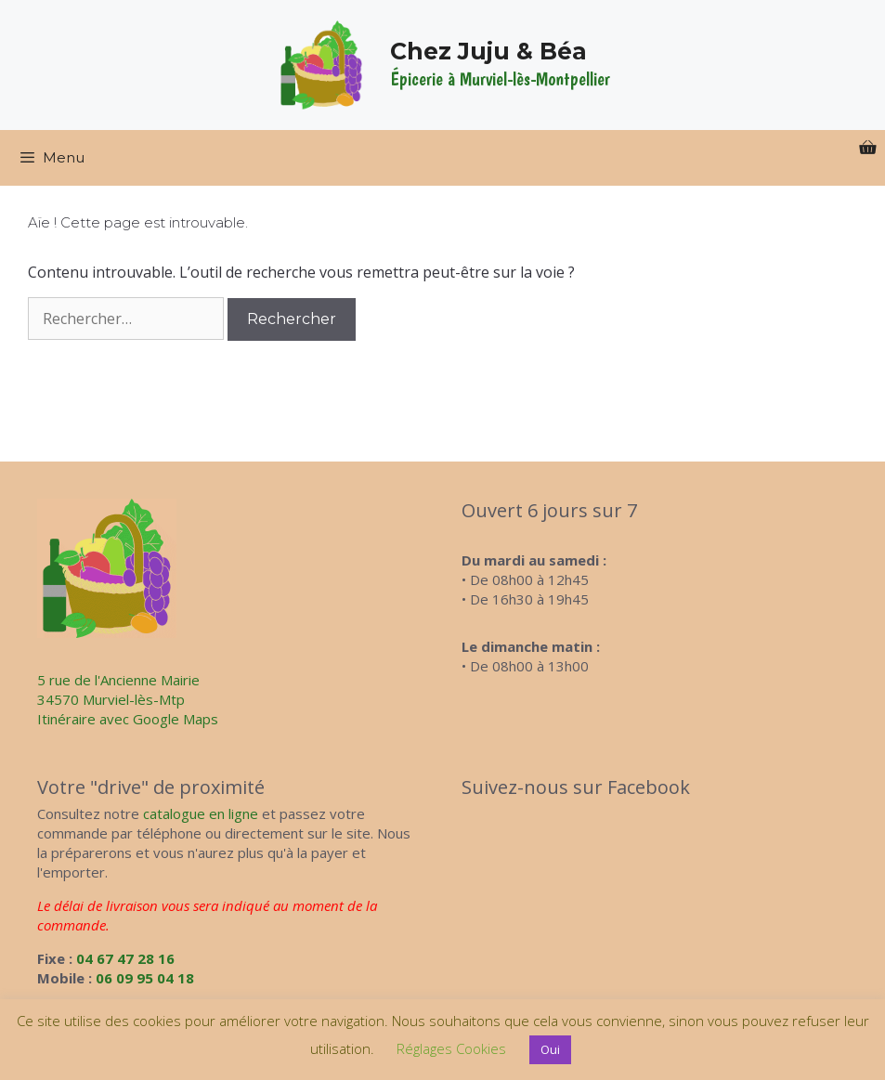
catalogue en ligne (200, 813)
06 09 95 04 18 (145, 978)
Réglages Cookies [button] (451, 1048)
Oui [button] (550, 1049)
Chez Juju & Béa (488, 51)
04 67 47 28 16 (125, 958)
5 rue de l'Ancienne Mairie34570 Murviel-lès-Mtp (118, 689)
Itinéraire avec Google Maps (127, 718)
